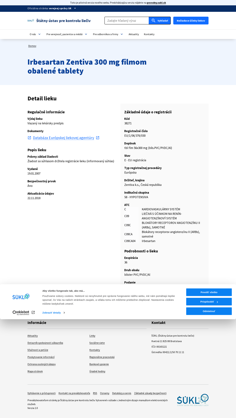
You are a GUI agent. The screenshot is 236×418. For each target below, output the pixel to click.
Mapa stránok (35, 371)
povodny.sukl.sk (156, 2)
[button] (35, 34)
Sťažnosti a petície (37, 349)
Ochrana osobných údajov (41, 364)
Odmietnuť (209, 410)
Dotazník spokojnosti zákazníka (45, 342)
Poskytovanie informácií (40, 357)
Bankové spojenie (99, 364)
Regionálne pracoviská (101, 357)
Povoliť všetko (209, 391)
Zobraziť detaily (51, 411)
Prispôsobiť (209, 400)
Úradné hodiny (97, 371)
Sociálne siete (97, 342)
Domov (32, 45)
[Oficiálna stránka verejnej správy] (63, 8)
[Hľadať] (160, 20)
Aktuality (32, 335)
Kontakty (94, 349)
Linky (92, 335)
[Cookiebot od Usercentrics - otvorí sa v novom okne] (21, 411)
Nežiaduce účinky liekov (191, 20)
